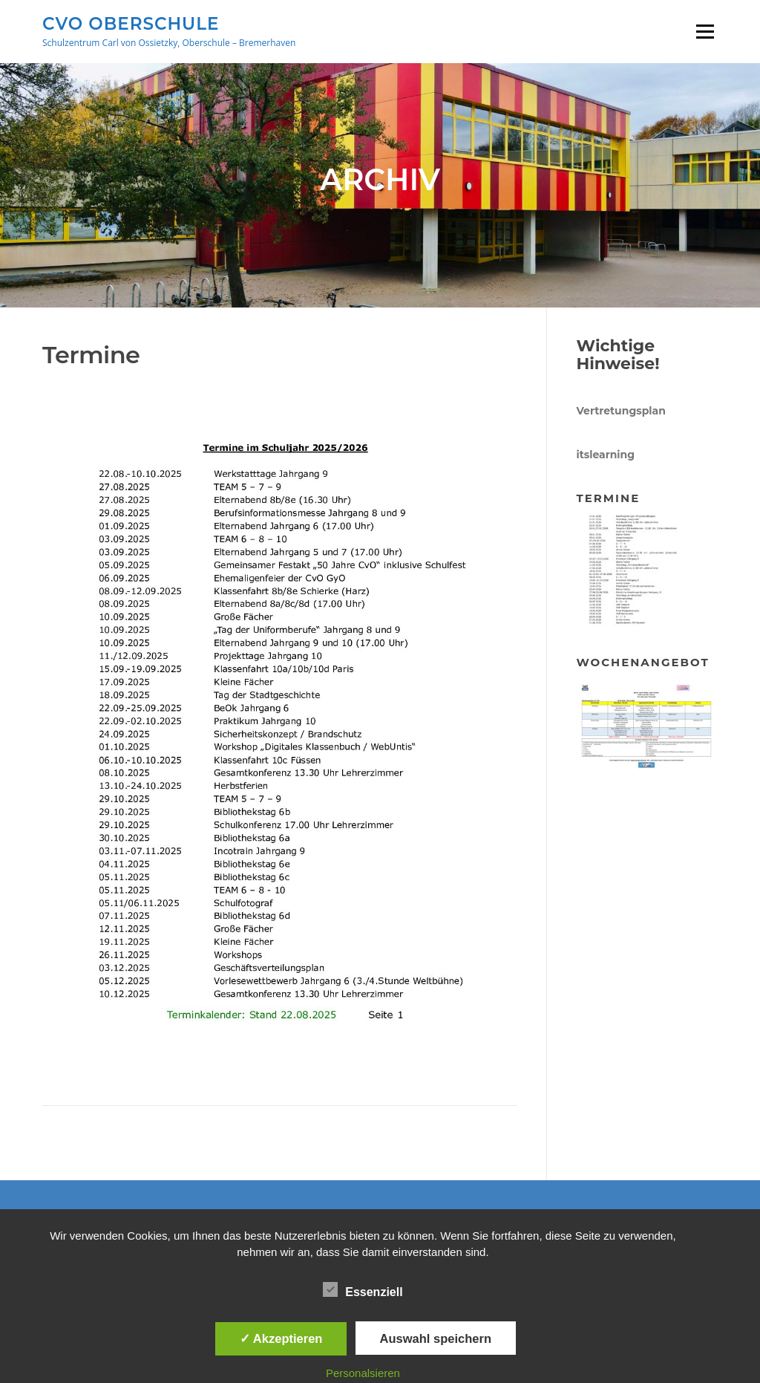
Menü (705, 31)
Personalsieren (363, 1373)
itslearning (605, 454)
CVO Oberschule (130, 23)
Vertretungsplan (620, 410)
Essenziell (362, 1289)
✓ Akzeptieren (281, 1338)
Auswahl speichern (435, 1338)
